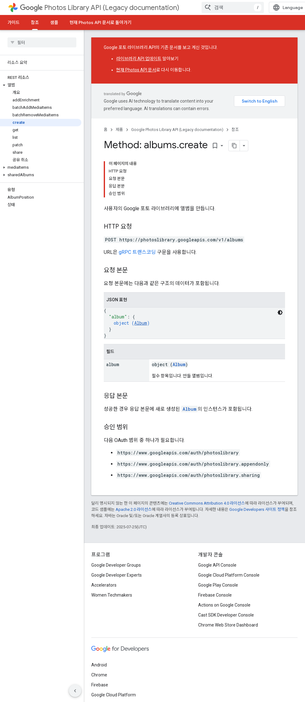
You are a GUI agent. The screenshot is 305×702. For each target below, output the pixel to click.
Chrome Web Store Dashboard (228, 624)
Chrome (99, 674)
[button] (40, 85)
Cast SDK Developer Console (226, 614)
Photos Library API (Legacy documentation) (99, 7)
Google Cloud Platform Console (229, 575)
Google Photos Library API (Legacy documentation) (177, 129)
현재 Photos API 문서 (136, 69)
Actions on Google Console (224, 605)
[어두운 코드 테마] (280, 312)
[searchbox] (41, 42)
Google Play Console (218, 585)
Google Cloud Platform (113, 694)
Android (99, 664)
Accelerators (104, 585)
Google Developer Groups (116, 565)
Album (140, 323)
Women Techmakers (111, 595)
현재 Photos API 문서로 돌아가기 (100, 22)
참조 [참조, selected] (35, 22)
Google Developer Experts (116, 575)
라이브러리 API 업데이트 (138, 58)
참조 (235, 129)
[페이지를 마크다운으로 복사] (234, 145)
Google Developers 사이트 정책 (257, 509)
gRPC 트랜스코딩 (137, 252)
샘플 (54, 22)
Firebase (99, 684)
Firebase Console (215, 595)
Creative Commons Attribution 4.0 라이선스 (207, 503)
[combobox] (233, 7)
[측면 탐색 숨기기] (75, 691)
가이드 (13, 22)
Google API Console (217, 565)
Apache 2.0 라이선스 (134, 509)
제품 (119, 129)
